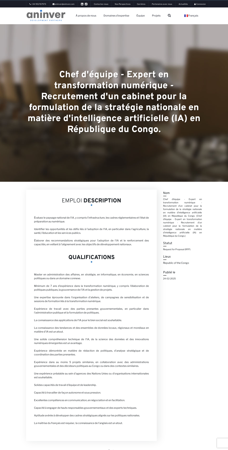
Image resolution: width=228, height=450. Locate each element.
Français (191, 15)
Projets (156, 15)
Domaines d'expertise (116, 15)
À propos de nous (86, 15)
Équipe (140, 15)
